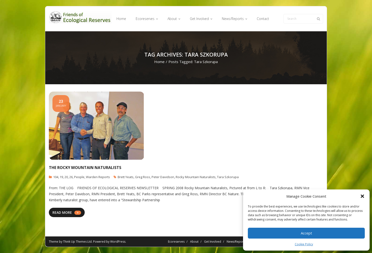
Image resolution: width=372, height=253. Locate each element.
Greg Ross (142, 177)
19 (61, 177)
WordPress (117, 242)
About (194, 242)
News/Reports (236, 242)
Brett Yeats (126, 177)
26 (71, 177)
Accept (306, 233)
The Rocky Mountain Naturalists (85, 167)
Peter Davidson (163, 177)
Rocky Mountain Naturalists (196, 177)
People (79, 177)
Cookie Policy (304, 244)
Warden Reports (98, 177)
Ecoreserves (176, 242)
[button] (362, 196)
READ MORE (62, 212)
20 (66, 177)
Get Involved (212, 242)
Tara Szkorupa (228, 177)
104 (55, 177)
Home (159, 61)
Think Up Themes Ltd (77, 242)
